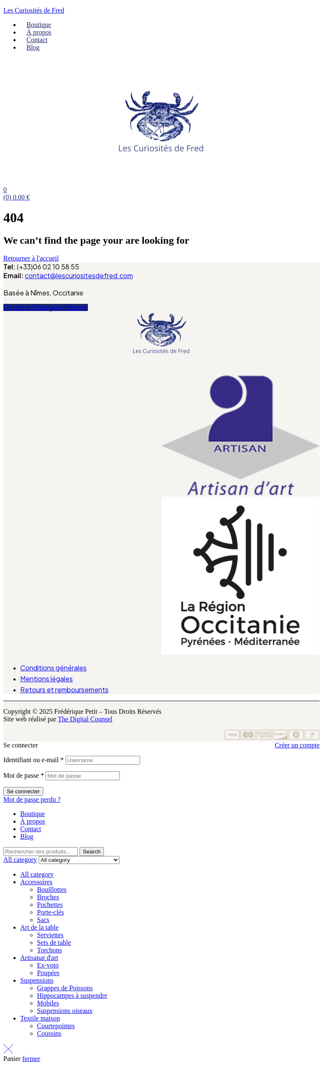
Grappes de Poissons (65, 988)
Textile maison (40, 1018)
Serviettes (50, 934)
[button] (161, 370)
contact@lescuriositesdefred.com (79, 275)
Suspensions (36, 980)
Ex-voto (48, 965)
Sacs (43, 919)
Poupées (48, 972)
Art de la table (39, 927)
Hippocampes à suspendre (72, 995)
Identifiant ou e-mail (33, 759)
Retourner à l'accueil (31, 258)
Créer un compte (297, 745)
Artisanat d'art (39, 957)
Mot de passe (23, 775)
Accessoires (36, 881)
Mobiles (48, 1003)
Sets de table (54, 942)
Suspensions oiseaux (65, 1010)
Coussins (49, 1033)
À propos (32, 821)
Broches (48, 897)
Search (92, 851)
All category (37, 874)
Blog (26, 836)
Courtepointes (56, 1025)
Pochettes (50, 904)
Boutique (32, 813)
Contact (30, 828)
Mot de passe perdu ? (32, 799)
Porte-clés (50, 912)
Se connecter (23, 791)
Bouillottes (51, 889)
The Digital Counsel (85, 719)
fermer (31, 1058)
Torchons (49, 950)
